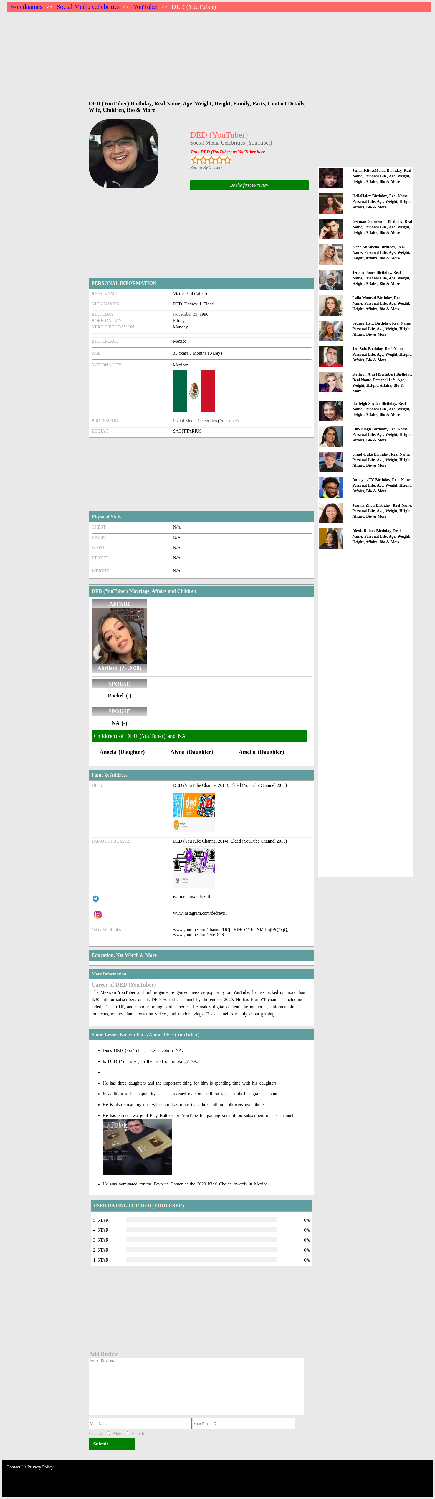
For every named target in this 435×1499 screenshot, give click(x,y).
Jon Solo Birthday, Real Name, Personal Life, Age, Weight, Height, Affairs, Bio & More (382, 354)
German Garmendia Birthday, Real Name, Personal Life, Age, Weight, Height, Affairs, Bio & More (382, 227)
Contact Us (17, 1467)
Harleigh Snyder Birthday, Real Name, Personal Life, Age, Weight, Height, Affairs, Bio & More (381, 409)
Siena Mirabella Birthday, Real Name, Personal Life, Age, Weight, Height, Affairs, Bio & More (381, 252)
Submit (100, 1444)
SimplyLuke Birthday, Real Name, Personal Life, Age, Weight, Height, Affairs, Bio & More (382, 459)
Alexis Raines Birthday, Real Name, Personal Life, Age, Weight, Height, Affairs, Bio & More (381, 536)
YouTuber (145, 6)
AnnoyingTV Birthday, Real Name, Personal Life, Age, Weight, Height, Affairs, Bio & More (382, 485)
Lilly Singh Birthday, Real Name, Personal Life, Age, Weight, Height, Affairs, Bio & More (382, 434)
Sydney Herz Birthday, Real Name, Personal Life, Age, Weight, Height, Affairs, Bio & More (382, 329)
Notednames (26, 6)
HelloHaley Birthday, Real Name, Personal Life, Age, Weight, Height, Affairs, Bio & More (382, 201)
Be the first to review (249, 185)
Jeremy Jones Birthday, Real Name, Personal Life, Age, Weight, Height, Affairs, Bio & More (381, 278)
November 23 (185, 314)
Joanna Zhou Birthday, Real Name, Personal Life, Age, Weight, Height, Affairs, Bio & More (382, 511)
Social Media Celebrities (88, 6)
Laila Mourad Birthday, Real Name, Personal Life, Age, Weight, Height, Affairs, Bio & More (381, 303)
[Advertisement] (173, 53)
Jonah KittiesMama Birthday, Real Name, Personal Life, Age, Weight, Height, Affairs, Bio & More (381, 176)
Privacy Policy (40, 1467)
